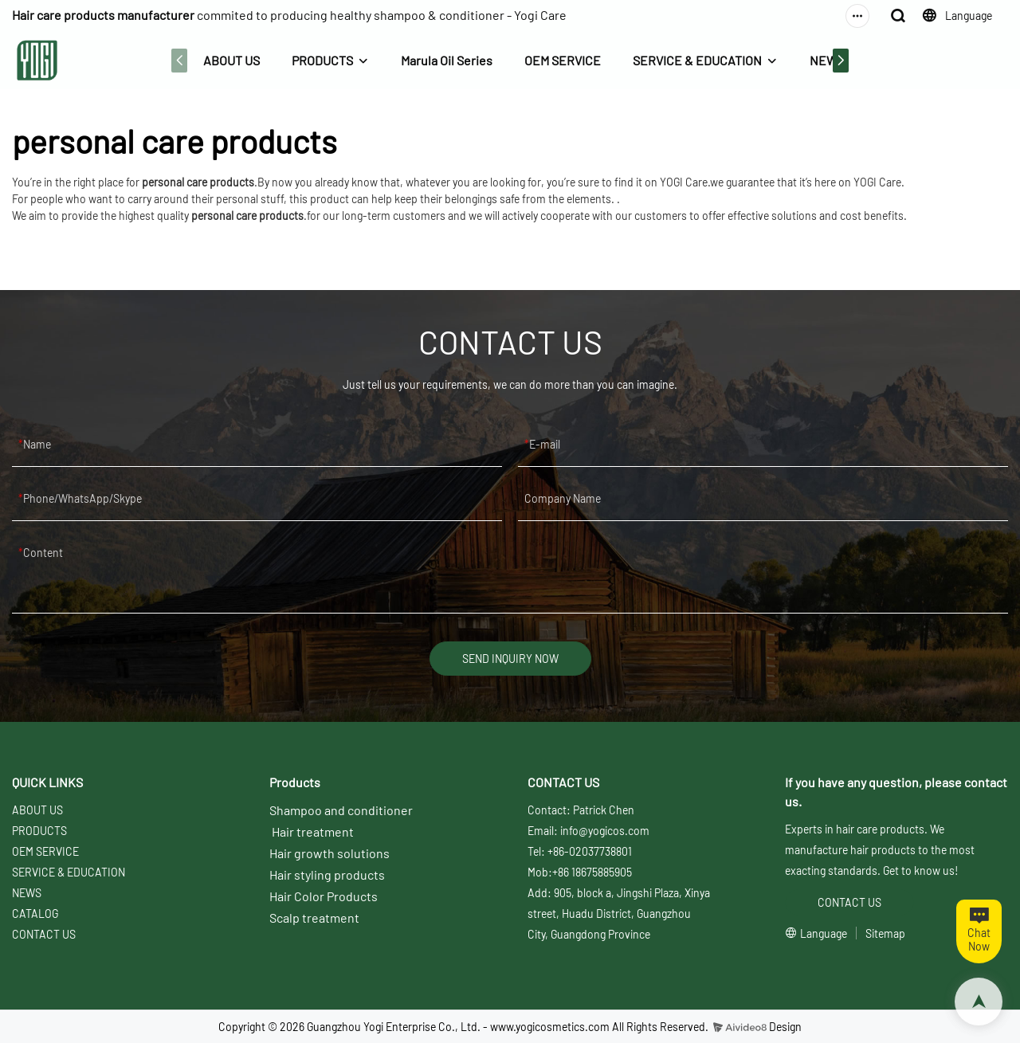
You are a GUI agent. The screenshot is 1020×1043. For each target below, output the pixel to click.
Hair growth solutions (329, 853)
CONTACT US (44, 934)
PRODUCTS (322, 60)
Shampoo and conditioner (341, 810)
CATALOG (35, 913)
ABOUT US (231, 60)
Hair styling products (327, 874)
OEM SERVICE (562, 60)
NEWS (827, 60)
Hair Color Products (323, 896)
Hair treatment (313, 831)
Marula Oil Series (446, 60)
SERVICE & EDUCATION (697, 60)
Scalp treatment (314, 917)
